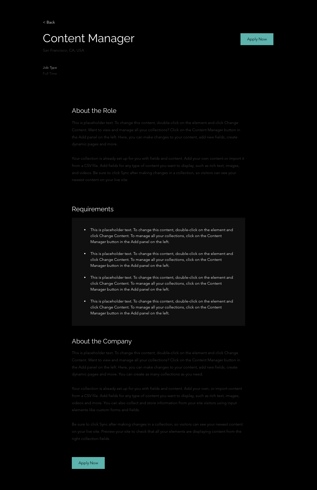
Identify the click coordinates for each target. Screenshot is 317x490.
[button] (256, 39)
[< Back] (60, 22)
